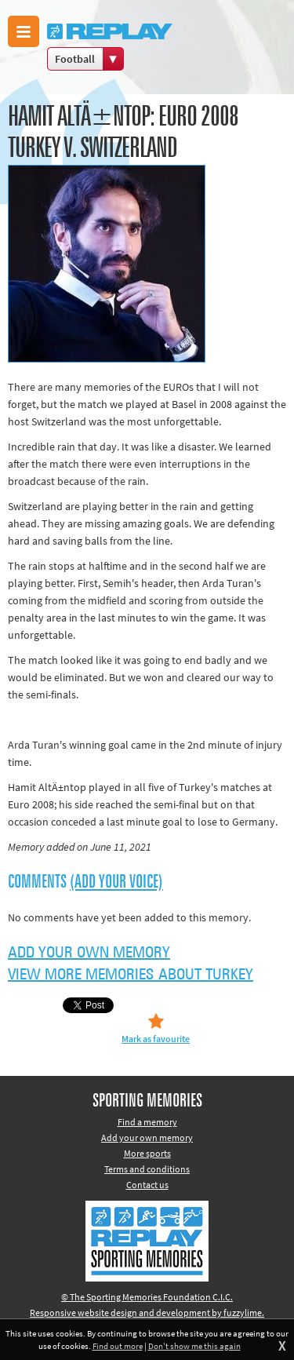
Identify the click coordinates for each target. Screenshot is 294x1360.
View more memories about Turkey (130, 975)
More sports (147, 1153)
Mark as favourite (156, 1039)
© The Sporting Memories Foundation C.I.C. (147, 1297)
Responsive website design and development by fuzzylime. (147, 1312)
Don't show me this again (194, 1345)
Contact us (147, 1184)
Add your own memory (89, 953)
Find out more (118, 1345)
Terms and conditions (147, 1169)
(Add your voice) (116, 882)
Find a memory (147, 1122)
